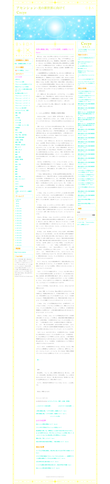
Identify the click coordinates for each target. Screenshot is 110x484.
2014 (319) (18, 235)
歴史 (16, 171)
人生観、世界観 (65, 401)
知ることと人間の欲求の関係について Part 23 (48, 468)
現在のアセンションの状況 (22, 86)
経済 (16, 166)
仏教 (16, 115)
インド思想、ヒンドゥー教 (22, 125)
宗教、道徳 (18, 113)
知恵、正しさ (18, 149)
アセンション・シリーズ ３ (22, 100)
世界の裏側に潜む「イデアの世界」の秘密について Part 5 (51, 411)
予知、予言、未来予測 (20, 135)
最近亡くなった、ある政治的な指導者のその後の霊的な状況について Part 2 (86, 119)
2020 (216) (18, 220)
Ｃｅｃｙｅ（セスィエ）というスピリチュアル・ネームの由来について (86, 83)
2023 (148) (18, 213)
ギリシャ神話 (18, 132)
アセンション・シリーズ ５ (22, 105)
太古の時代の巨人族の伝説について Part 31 (47, 461)
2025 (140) (18, 208)
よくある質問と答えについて (85, 66)
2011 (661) (18, 242)
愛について (18, 147)
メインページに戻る (55, 416)
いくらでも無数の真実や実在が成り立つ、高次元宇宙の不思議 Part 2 (53, 465)
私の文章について (82, 68)
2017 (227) (18, 228)
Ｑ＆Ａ (17, 184)
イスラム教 (18, 122)
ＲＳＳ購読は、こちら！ (23, 70)
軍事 (16, 169)
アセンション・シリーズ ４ (22, 103)
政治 (16, 162)
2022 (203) (18, 215)
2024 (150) (18, 210)
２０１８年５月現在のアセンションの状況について (49, 427)
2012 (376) (18, 240)
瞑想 (16, 154)
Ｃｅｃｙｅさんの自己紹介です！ (86, 79)
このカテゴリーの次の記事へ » (66, 406)
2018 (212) (18, 225)
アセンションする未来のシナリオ (23, 84)
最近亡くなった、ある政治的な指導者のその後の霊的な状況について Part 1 (86, 125)
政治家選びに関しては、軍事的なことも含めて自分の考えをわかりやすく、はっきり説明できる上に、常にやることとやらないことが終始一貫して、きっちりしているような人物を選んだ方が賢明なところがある (55, 433)
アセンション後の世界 (20, 108)
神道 (16, 130)
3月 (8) (17, 201)
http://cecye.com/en (20, 252)
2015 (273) (18, 233)
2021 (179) (18, 218)
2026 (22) (18, 199)
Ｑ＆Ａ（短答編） (19, 186)
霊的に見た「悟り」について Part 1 (45, 438)
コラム (17, 181)
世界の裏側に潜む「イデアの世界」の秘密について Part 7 (51, 413)
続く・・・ (40, 359)
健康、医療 (18, 142)
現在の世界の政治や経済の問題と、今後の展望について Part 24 (52, 441)
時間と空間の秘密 (19, 137)
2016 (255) (18, 230)
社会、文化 (18, 164)
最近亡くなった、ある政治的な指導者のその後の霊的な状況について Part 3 (86, 113)
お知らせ (17, 79)
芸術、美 (17, 152)
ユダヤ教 (17, 117)
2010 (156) (18, 245)
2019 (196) (18, 223)
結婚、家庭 (18, 157)
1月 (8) (17, 206)
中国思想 (17, 127)
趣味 (16, 188)
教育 (16, 174)
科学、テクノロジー (20, 179)
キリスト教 (18, 120)
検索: (78, 212)
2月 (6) (17, 203)
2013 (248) (18, 237)
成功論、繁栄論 (19, 159)
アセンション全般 (19, 82)
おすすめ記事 (18, 77)
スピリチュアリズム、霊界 (54, 401)
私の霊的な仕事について (21, 93)
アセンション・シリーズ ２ (22, 98)
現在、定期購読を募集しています (23, 63)
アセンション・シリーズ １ (22, 95)
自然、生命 (18, 176)
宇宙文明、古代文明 (20, 144)
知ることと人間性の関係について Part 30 (46, 424)
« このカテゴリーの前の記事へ (43, 406)
